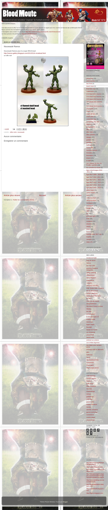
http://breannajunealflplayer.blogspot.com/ (95, 463)
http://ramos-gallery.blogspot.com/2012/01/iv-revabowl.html (25, 53)
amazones (89, 78)
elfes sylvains (90, 134)
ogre (87, 211)
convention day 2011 (93, 122)
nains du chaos (91, 198)
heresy (88, 407)
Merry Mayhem (91, 278)
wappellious (90, 280)
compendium (90, 314)
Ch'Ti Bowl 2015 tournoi (94, 106)
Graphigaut (90, 365)
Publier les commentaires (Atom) (23, 200)
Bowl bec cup (90, 89)
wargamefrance (91, 304)
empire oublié (90, 319)
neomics (89, 389)
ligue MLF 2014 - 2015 (93, 187)
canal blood (90, 335)
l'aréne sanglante (91, 293)
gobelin (88, 140)
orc (87, 213)
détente (88, 124)
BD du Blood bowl (92, 291)
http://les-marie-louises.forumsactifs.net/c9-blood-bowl (42, 32)
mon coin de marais (92, 301)
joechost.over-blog (92, 285)
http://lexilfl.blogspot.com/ (94, 467)
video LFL (89, 242)
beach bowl (90, 86)
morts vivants (90, 192)
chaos (88, 111)
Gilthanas (89, 355)
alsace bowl (90, 337)
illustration (89, 155)
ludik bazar (89, 383)
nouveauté (20, 132)
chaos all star (90, 114)
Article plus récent (12, 195)
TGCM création (91, 378)
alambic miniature (92, 409)
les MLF (89, 298)
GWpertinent (90, 275)
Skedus (88, 309)
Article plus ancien (73, 195)
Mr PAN (88, 311)
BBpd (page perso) (92, 368)
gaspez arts (90, 402)
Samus (88, 263)
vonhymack (90, 362)
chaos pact (89, 116)
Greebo (88, 381)
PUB (87, 218)
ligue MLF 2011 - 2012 (93, 180)
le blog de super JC (92, 317)
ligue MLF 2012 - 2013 (93, 182)
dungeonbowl (90, 127)
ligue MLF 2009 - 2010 (93, 174)
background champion (93, 296)
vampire (89, 239)
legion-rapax (90, 324)
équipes (88, 137)
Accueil (42, 195)
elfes (88, 129)
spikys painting (91, 272)
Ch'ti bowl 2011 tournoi (93, 94)
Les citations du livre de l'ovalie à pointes (94, 164)
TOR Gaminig (90, 376)
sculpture (89, 221)
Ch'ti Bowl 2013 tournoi (93, 99)
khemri (88, 158)
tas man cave (90, 265)
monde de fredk (91, 258)
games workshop (91, 412)
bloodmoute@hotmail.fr (29, 34)
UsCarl (88, 394)
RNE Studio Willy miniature (95, 288)
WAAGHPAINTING (92, 360)
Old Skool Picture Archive (94, 306)
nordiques (89, 203)
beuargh (89, 327)
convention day (91, 119)
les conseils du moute (93, 167)
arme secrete (90, 81)
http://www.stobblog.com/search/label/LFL (95, 481)
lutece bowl (90, 190)
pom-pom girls (91, 216)
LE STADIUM (90, 332)
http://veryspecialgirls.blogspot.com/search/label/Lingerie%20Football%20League (95, 475)
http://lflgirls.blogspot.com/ (94, 493)
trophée (88, 237)
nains (88, 195)
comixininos (90, 415)
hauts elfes (89, 147)
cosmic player (90, 417)
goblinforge (90, 396)
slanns (88, 226)
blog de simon (90, 260)
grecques (89, 142)
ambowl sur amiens (92, 340)
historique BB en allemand (94, 349)
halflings (89, 145)
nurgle (88, 208)
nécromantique (91, 200)
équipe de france (91, 330)
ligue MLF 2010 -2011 (93, 177)
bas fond (89, 83)
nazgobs (89, 283)
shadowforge (90, 391)
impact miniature (91, 404)
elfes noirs (13, 132)
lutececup (89, 322)
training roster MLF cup (93, 234)
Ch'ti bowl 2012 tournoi (93, 96)
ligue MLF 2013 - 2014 (93, 185)
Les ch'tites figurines (93, 342)
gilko (87, 352)
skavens (89, 224)
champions (89, 109)
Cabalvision (90, 91)
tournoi (88, 231)
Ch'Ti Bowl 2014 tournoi (94, 102)
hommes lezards (91, 150)
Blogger (65, 502)
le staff (88, 160)
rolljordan (89, 399)
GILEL (88, 357)
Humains (89, 153)
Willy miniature (91, 386)
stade (88, 229)
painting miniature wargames (92, 269)
